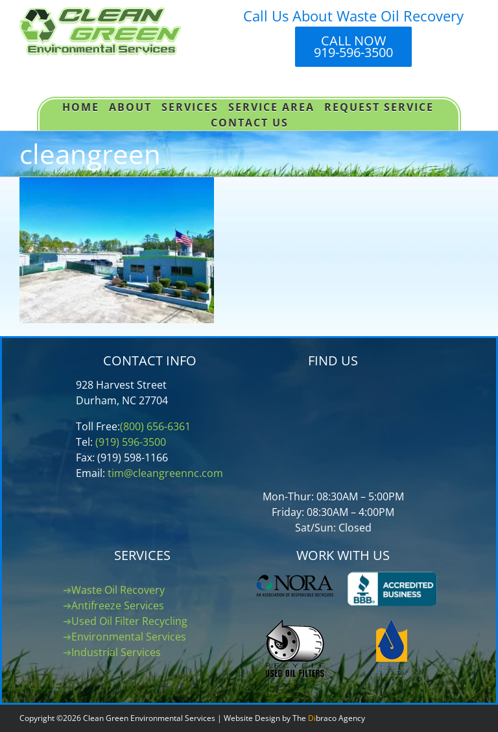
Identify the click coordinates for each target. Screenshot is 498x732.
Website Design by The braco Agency (294, 718)
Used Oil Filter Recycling (129, 621)
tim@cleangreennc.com (165, 473)
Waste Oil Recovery (118, 590)
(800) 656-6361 (155, 426)
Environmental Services (128, 636)
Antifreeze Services (117, 605)
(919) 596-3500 (130, 442)
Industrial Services (116, 652)
